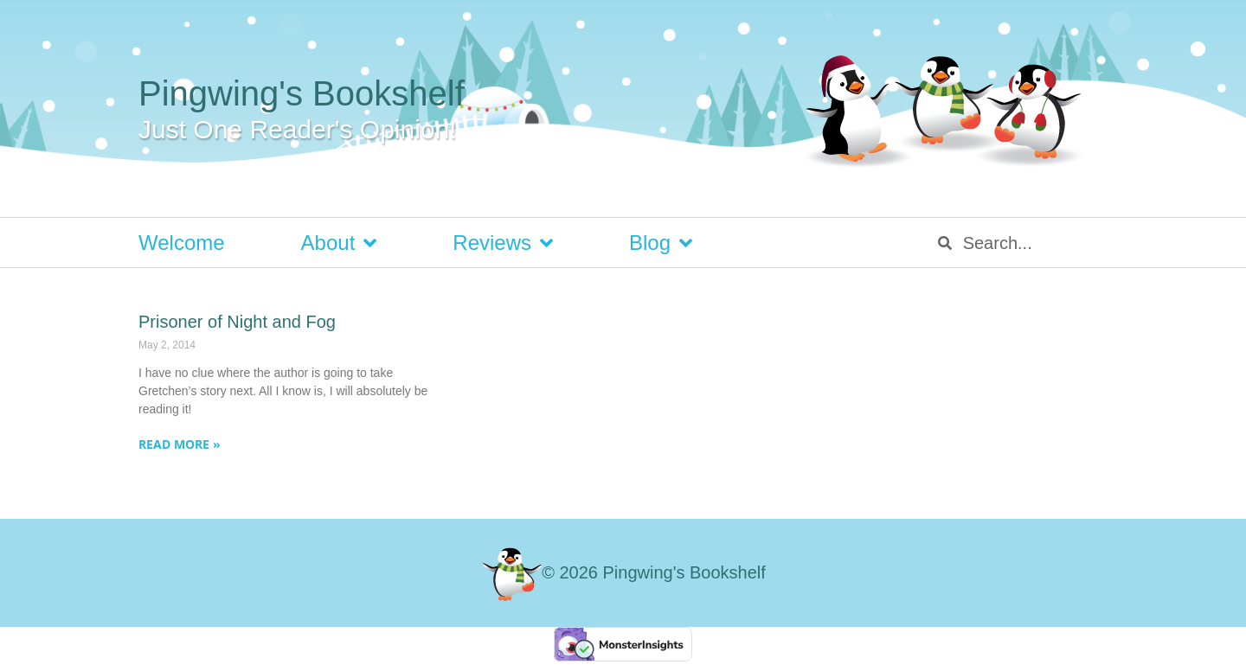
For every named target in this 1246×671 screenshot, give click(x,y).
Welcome (181, 242)
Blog (660, 243)
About (339, 243)
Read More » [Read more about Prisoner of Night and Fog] (179, 444)
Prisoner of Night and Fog (237, 321)
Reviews (503, 243)
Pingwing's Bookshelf (301, 93)
